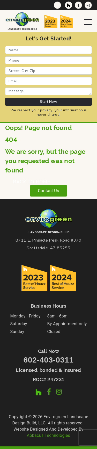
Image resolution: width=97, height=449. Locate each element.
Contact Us (48, 190)
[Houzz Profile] (68, 5)
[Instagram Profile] (88, 5)
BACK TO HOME (31, 182)
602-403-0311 (48, 360)
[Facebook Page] (78, 5)
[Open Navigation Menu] (88, 21)
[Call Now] (57, 5)
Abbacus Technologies (48, 435)
